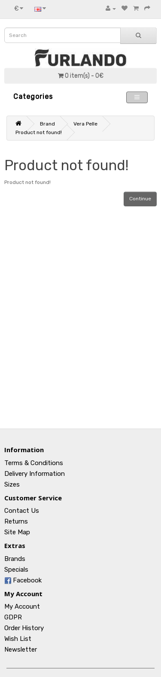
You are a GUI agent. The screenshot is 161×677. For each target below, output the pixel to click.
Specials (16, 569)
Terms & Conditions (33, 463)
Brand (47, 124)
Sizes (12, 484)
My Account (22, 606)
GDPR (13, 617)
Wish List (17, 639)
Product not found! (38, 132)
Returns (16, 521)
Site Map (17, 532)
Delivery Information (34, 474)
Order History (24, 628)
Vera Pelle (85, 124)
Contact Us (21, 511)
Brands (14, 559)
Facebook (23, 580)
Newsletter (20, 649)
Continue (140, 199)
